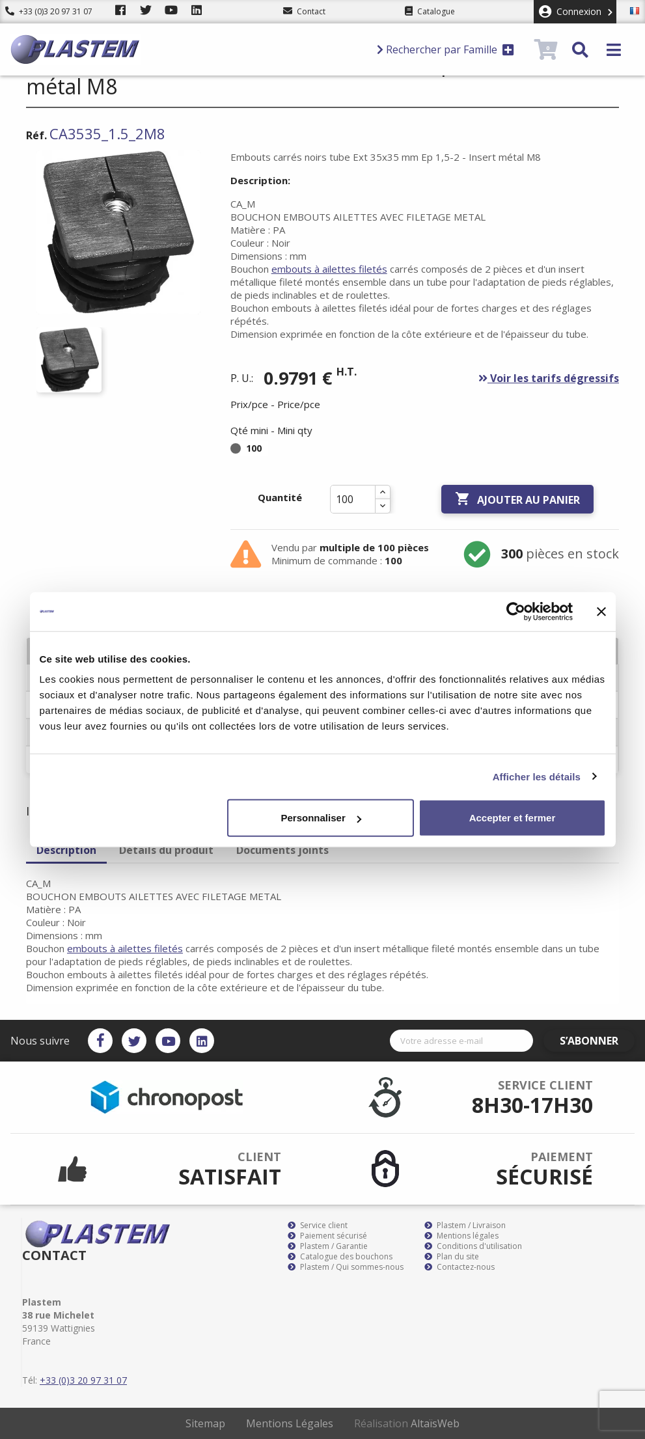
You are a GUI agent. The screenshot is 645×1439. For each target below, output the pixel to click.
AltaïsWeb (435, 1423)
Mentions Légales (289, 1423)
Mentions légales (461, 1236)
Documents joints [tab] (282, 850)
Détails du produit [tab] (166, 850)
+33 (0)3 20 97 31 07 (48, 11)
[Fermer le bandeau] (601, 611)
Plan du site (451, 1257)
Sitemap (205, 1423)
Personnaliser (321, 817)
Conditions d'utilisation (473, 1246)
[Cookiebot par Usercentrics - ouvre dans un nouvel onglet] (516, 611)
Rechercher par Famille (445, 49)
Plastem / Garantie (328, 1246)
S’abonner (597, 1041)
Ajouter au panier (517, 499)
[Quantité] (353, 499)
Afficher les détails (537, 776)
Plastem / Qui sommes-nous (346, 1267)
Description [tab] (66, 850)
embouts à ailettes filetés (329, 268)
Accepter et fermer (512, 817)
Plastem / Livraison (465, 1225)
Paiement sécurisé (327, 1236)
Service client (318, 1225)
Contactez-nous (459, 1267)
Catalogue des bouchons (340, 1257)
